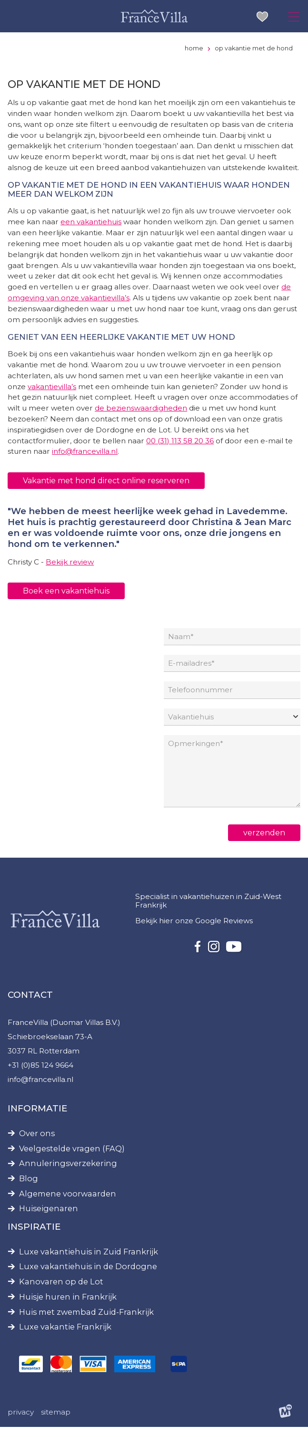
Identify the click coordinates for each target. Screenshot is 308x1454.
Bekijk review (71, 581)
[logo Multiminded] (285, 1439)
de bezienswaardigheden (153, 426)
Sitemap (56, 1439)
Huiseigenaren (48, 1234)
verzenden (264, 856)
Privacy (21, 1439)
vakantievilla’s (53, 404)
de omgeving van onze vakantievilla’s (207, 313)
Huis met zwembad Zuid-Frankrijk (86, 1337)
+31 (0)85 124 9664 (41, 1090)
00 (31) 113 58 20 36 (183, 459)
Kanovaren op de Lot (61, 1307)
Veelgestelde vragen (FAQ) (72, 1174)
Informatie (38, 1134)
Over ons (37, 1159)
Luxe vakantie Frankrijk (65, 1353)
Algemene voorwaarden (67, 1219)
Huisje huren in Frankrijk (68, 1322)
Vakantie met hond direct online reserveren (106, 499)
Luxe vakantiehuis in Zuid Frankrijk (88, 1277)
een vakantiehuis (92, 236)
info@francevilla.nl (85, 470)
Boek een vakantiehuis (66, 610)
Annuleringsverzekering (68, 1189)
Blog (28, 1204)
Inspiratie (34, 1252)
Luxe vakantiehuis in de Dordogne (88, 1292)
